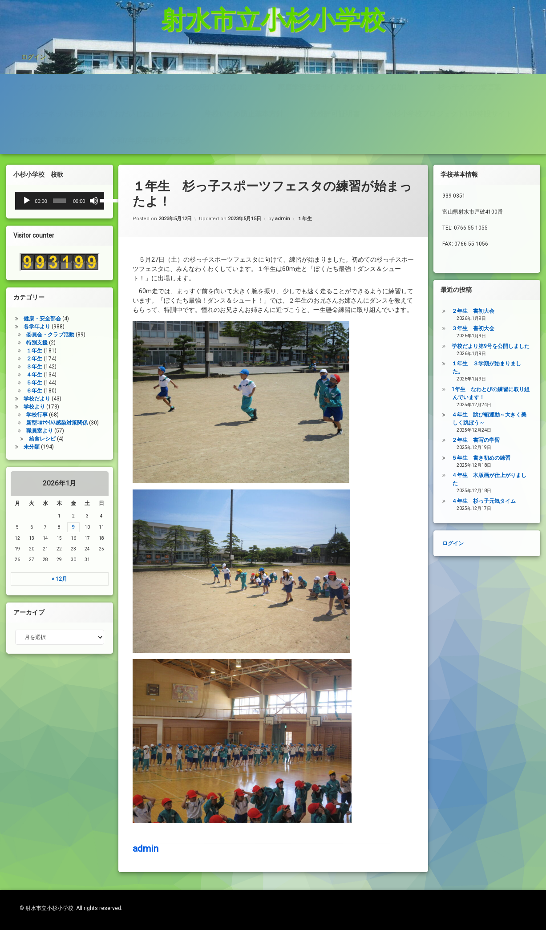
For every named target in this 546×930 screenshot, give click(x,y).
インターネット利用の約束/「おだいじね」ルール (99, 57)
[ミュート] (66, 200)
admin (145, 670)
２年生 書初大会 (500, 311)
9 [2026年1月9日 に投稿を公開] (46, 527)
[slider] (32, 200)
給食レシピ (15, 439)
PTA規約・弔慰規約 (51, 87)
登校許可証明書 (335, 57)
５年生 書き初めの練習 (508, 458)
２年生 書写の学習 (503, 440)
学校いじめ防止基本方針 (244, 57)
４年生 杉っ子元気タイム (511, 501)
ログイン (33, 17)
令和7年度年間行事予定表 (150, 87)
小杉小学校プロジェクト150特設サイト (449, 57)
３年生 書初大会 (500, 328)
